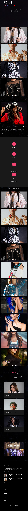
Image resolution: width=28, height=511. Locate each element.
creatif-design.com (16, 505)
